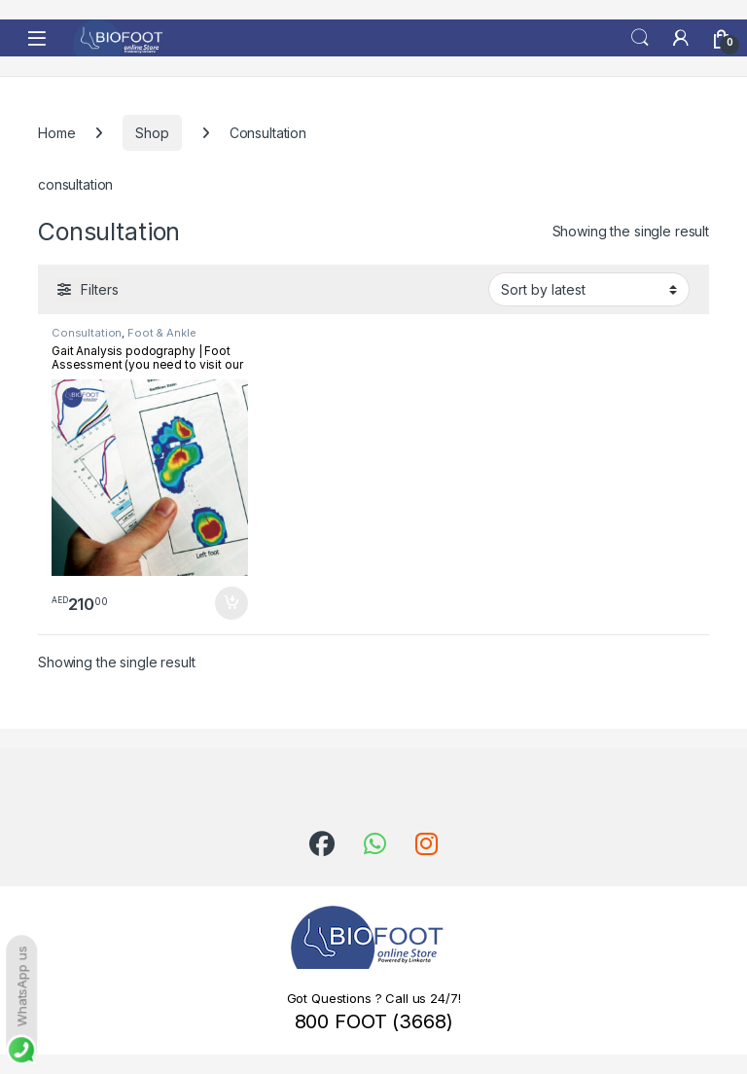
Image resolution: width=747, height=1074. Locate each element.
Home (56, 133)
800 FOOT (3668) (374, 1021)
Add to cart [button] (231, 603)
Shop (151, 133)
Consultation (87, 333)
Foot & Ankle (161, 333)
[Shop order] (589, 288)
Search (640, 38)
